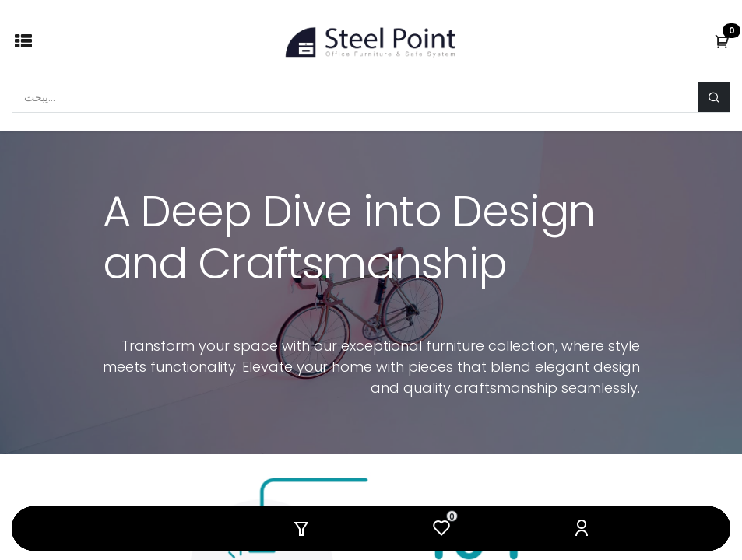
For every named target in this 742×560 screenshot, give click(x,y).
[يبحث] (714, 97)
